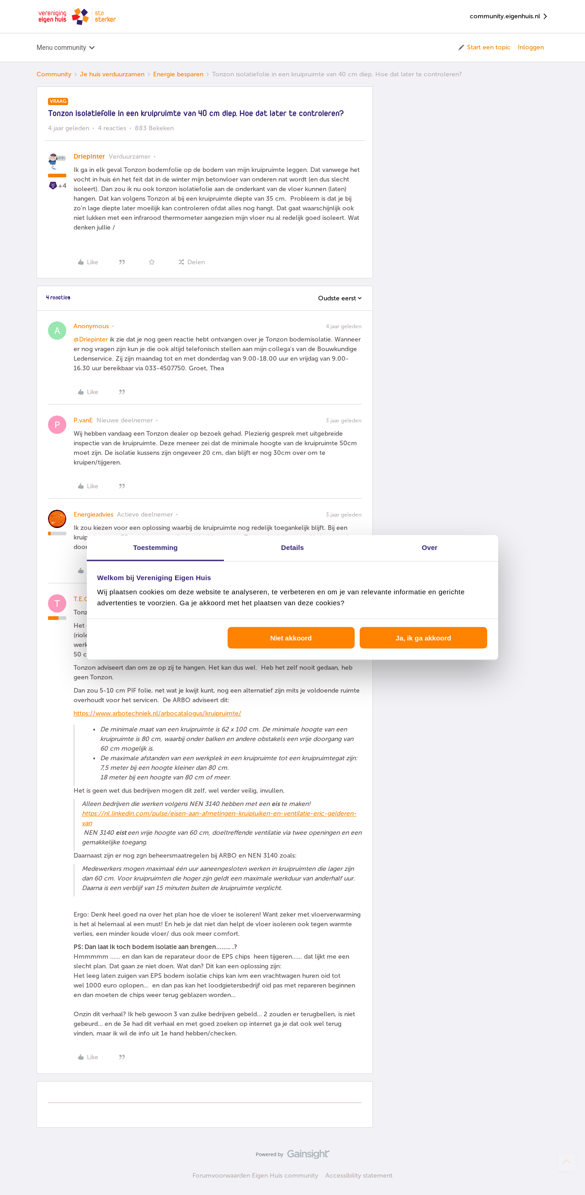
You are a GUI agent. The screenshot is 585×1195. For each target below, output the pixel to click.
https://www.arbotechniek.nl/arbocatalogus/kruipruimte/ (157, 713)
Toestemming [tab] (155, 547)
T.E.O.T (84, 599)
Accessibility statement (359, 1175)
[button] (484, 47)
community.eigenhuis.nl (509, 16)
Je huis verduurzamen (112, 74)
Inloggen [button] (531, 47)
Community (54, 74)
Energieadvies (93, 514)
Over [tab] (430, 547)
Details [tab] (292, 547)
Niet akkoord (291, 637)
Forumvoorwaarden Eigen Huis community (255, 1175)
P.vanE (83, 420)
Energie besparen (178, 74)
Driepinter (89, 156)
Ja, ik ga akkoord (424, 637)
